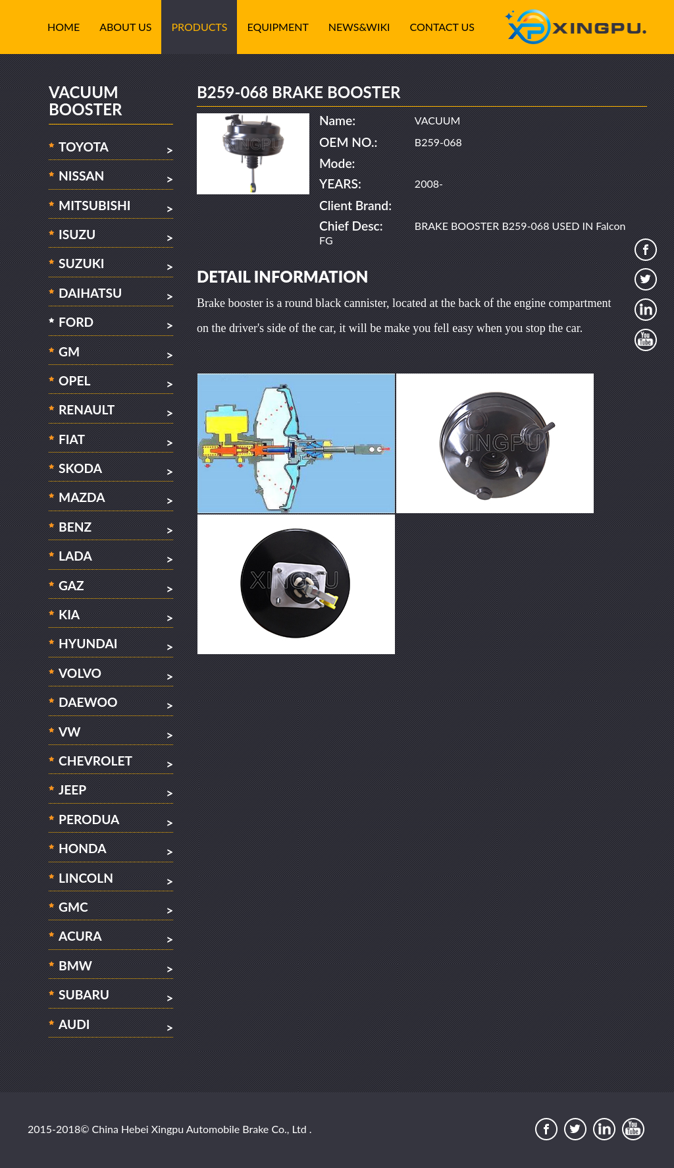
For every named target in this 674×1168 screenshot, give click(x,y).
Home (63, 26)
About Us (125, 26)
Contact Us (442, 26)
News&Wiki (359, 26)
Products (199, 26)
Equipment (277, 26)
